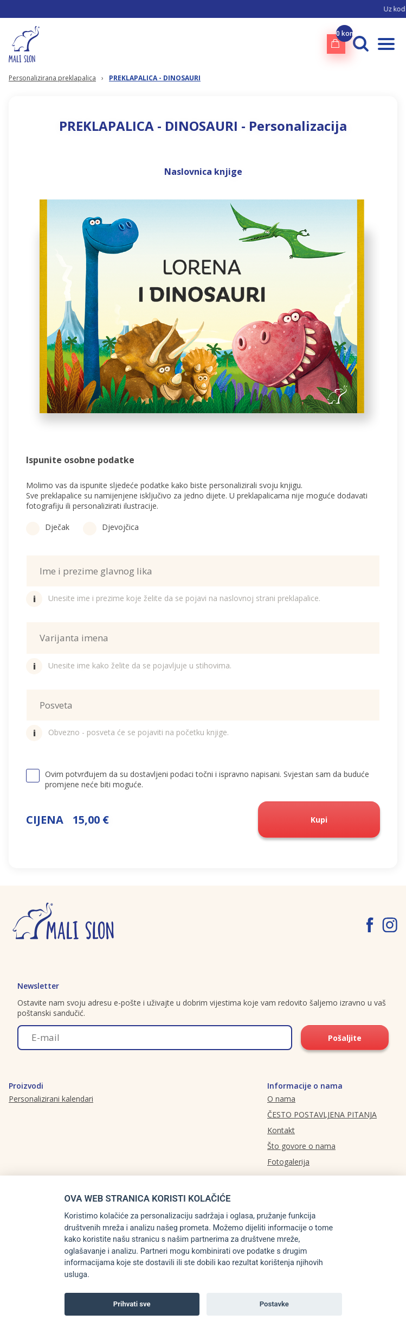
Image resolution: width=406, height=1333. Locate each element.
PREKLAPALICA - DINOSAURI (155, 78)
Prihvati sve (132, 1304)
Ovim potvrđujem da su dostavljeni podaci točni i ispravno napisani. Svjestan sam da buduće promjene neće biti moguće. (197, 779)
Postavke (274, 1304)
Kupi (319, 819)
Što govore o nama (301, 1146)
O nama (281, 1099)
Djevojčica (111, 527)
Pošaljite (345, 1038)
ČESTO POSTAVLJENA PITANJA (322, 1114)
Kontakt (281, 1130)
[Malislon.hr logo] (24, 43)
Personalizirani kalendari (51, 1099)
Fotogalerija (288, 1162)
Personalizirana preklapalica (52, 78)
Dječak (47, 527)
